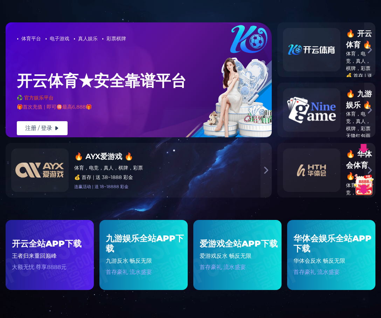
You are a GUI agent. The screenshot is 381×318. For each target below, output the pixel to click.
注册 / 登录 (42, 128)
